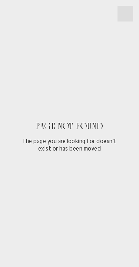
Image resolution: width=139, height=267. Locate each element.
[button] (125, 14)
